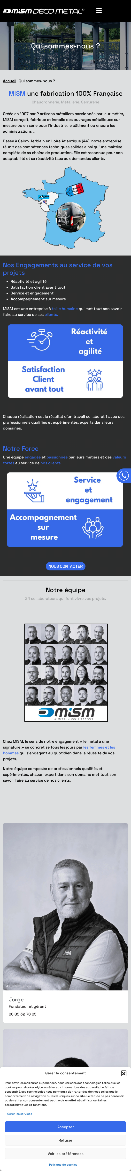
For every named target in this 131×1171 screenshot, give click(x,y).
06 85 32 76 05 (23, 1014)
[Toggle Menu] (109, 11)
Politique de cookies (63, 1165)
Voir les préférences (66, 1153)
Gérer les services (19, 1114)
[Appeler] (123, 475)
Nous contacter (65, 566)
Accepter (65, 1127)
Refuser (65, 1140)
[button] (123, 1073)
